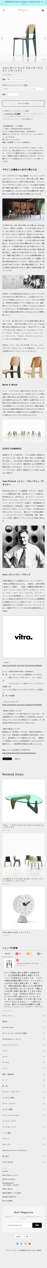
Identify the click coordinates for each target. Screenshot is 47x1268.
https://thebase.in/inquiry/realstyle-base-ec (19, 753)
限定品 (5, 1021)
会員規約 (38, 1250)
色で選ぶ (5, 1156)
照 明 (5, 1086)
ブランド (5, 1139)
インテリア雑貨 (14, 1098)
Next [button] (44, 38)
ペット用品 (6, 1133)
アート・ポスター (15, 1104)
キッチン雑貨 (14, 1109)
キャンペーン (7, 1016)
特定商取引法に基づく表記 (27, 1250)
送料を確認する (27, 119)
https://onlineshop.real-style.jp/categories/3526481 (22, 705)
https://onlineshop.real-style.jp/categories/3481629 (22, 665)
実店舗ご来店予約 (9, 1197)
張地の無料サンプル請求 (11, 1193)
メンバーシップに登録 (12, 113)
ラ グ (5, 1080)
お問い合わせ (7, 1189)
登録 (37, 1225)
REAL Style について (10, 1175)
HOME (5, 1171)
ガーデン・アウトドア (10, 1092)
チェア (5, 1057)
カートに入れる (23, 103)
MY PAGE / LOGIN (11, 1185)
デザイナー (6, 1144)
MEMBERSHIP (8, 1183)
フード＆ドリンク (9, 1127)
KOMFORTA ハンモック (11, 1039)
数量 (4, 94)
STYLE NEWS (7, 1162)
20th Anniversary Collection (14, 1150)
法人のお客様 (7, 1201)
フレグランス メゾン (10, 1045)
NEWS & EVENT (8, 1179)
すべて (7, 954)
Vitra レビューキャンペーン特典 (15, 85)
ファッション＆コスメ (10, 1115)
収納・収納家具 (15, 1074)
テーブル (5, 1062)
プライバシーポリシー (12, 1250)
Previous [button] (2, 38)
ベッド (5, 1068)
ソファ (9, 1051)
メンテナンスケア (9, 1121)
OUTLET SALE (8, 1027)
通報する (18, 759)
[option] (23, 38)
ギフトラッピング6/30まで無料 (14, 1033)
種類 (4, 79)
